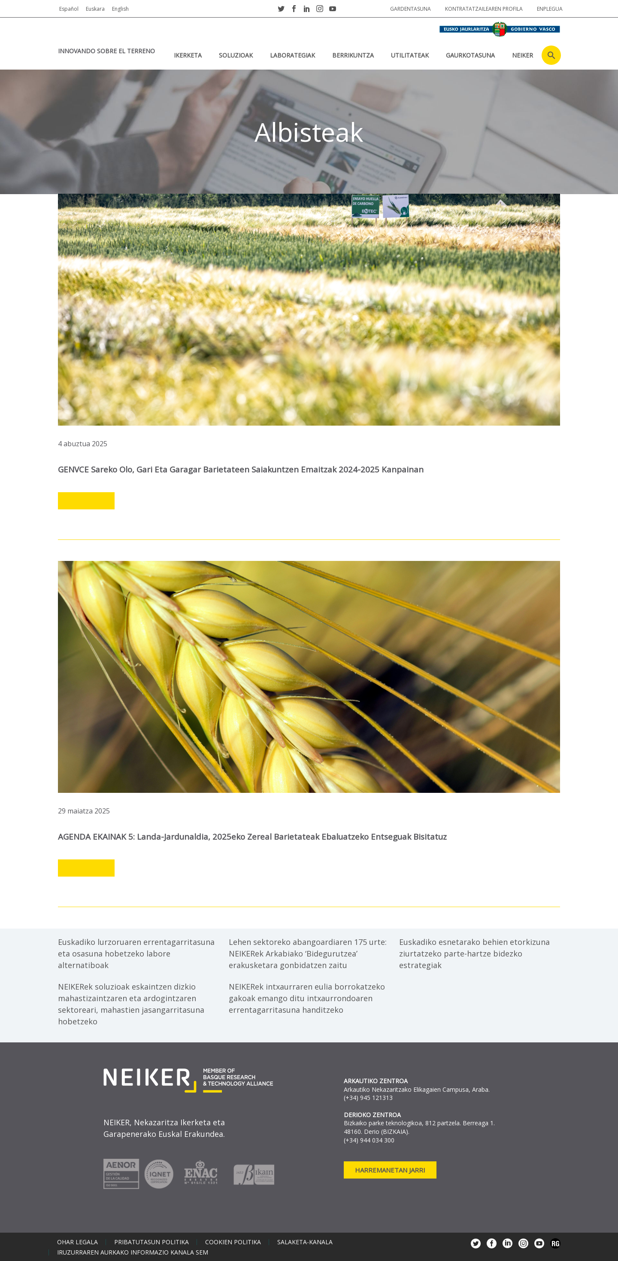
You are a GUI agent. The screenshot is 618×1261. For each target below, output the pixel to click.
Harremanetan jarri (390, 1169)
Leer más (86, 500)
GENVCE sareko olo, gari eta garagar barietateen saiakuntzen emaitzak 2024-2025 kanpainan (242, 469)
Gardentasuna (410, 8)
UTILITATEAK (410, 55)
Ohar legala (77, 1241)
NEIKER (522, 55)
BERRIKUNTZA (353, 55)
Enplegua (550, 8)
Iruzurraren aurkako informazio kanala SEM (132, 1252)
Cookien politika (233, 1241)
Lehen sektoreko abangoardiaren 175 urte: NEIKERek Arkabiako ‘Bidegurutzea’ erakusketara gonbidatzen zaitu (308, 952)
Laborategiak (292, 55)
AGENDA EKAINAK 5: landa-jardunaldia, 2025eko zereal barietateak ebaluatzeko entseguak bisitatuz (254, 835)
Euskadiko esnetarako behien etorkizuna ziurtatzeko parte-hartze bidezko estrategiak (474, 952)
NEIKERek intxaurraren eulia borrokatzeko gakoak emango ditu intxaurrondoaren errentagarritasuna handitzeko (307, 997)
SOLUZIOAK (236, 55)
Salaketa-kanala (305, 1241)
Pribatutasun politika (151, 1241)
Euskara (95, 8)
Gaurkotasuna (470, 55)
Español (69, 8)
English (120, 8)
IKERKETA (188, 55)
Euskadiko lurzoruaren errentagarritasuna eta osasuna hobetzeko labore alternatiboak (136, 952)
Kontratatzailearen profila (484, 8)
